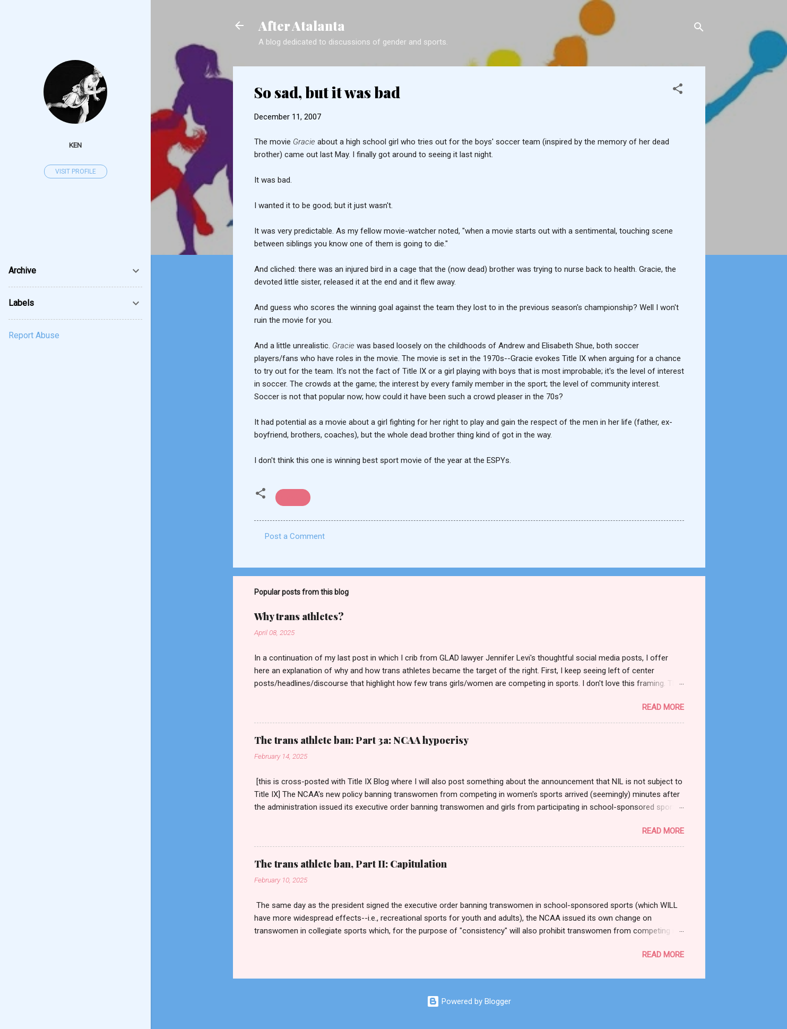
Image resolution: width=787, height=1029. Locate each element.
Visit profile (75, 171)
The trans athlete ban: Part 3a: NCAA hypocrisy (361, 740)
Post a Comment (295, 536)
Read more (663, 707)
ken (75, 145)
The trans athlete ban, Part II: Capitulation (350, 864)
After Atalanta (301, 25)
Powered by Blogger (469, 1001)
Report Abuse (33, 335)
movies (293, 497)
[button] (677, 90)
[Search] (699, 29)
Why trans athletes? (299, 616)
